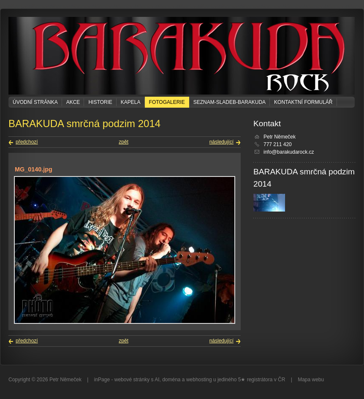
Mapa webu (311, 380)
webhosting (199, 380)
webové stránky (131, 380)
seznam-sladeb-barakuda (229, 102)
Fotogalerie (167, 102)
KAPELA (131, 102)
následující (221, 142)
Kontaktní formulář (303, 102)
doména (171, 380)
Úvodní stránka (35, 102)
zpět (123, 142)
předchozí (27, 142)
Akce (73, 102)
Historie (100, 102)
